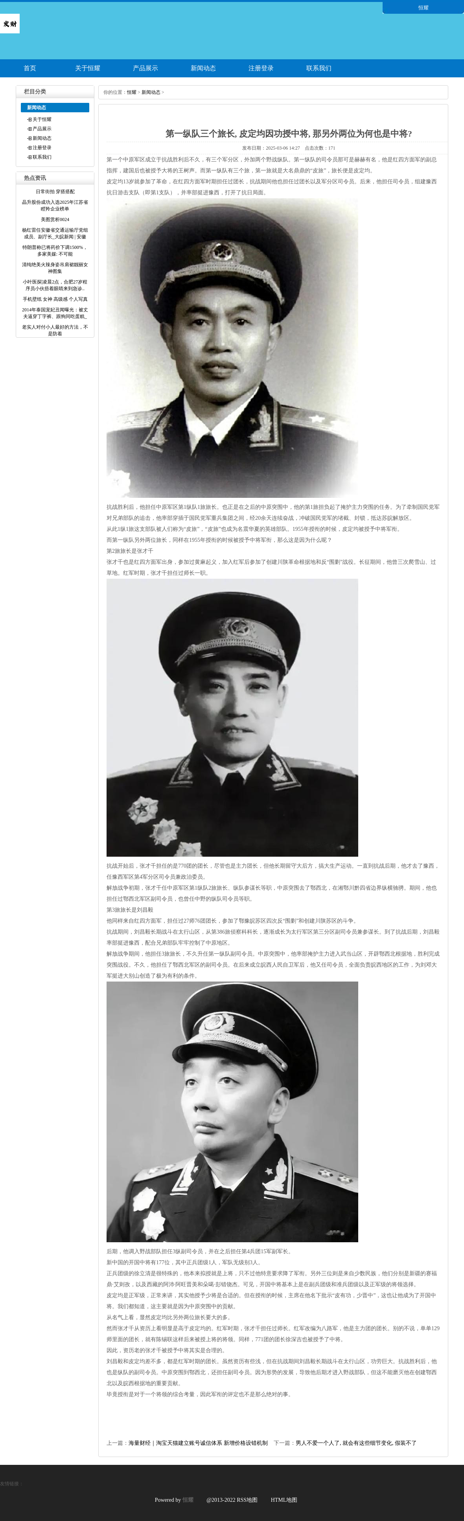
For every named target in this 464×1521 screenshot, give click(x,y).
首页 (30, 68)
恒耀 (131, 92)
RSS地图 (247, 1500)
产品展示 (145, 68)
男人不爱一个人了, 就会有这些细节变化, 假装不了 (356, 1443)
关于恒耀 (87, 68)
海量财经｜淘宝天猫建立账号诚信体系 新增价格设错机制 (198, 1443)
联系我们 (318, 68)
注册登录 (261, 68)
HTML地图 (284, 1500)
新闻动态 (203, 68)
